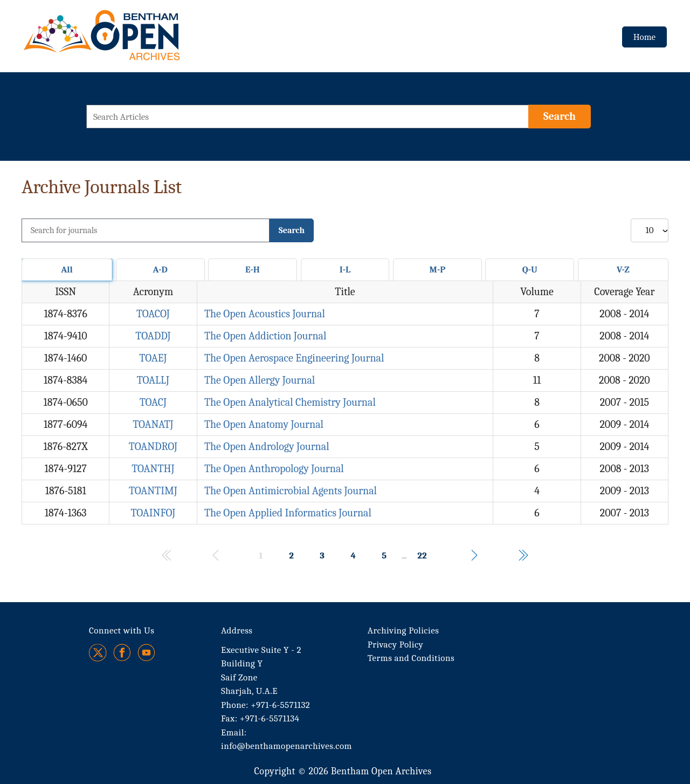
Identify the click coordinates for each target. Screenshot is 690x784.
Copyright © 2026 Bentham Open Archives (342, 771)
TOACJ (153, 402)
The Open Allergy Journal (259, 380)
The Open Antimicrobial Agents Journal (290, 491)
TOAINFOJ (152, 513)
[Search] (559, 116)
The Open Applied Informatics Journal (287, 513)
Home (644, 37)
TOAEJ (153, 358)
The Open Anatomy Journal (263, 424)
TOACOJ (153, 314)
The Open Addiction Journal (265, 336)
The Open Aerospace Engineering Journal (294, 358)
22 (421, 555)
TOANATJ (153, 424)
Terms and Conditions (411, 658)
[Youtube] (146, 652)
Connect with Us (121, 630)
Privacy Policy (395, 644)
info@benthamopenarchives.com (286, 746)
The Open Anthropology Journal (274, 468)
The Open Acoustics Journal (264, 314)
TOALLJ (153, 380)
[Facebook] (122, 652)
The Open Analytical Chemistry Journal (290, 402)
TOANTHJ (153, 468)
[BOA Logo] (133, 40)
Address (237, 630)
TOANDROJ (153, 446)
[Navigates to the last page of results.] (523, 555)
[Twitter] (98, 652)
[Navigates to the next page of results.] (474, 555)
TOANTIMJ (153, 491)
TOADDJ (152, 336)
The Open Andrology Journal (266, 446)
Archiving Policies (403, 630)
